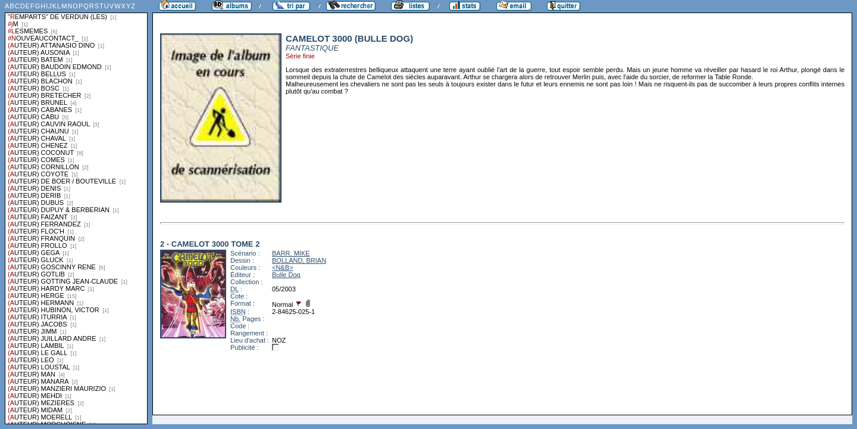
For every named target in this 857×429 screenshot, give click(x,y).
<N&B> (282, 267)
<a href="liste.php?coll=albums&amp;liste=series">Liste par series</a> (76, 212)
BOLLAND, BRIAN (299, 260)
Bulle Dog (286, 274)
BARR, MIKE (291, 253)
